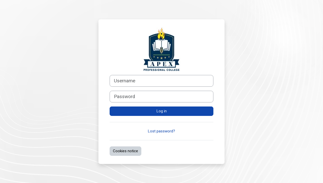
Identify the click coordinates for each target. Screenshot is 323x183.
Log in (162, 111)
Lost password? (161, 131)
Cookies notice (125, 151)
